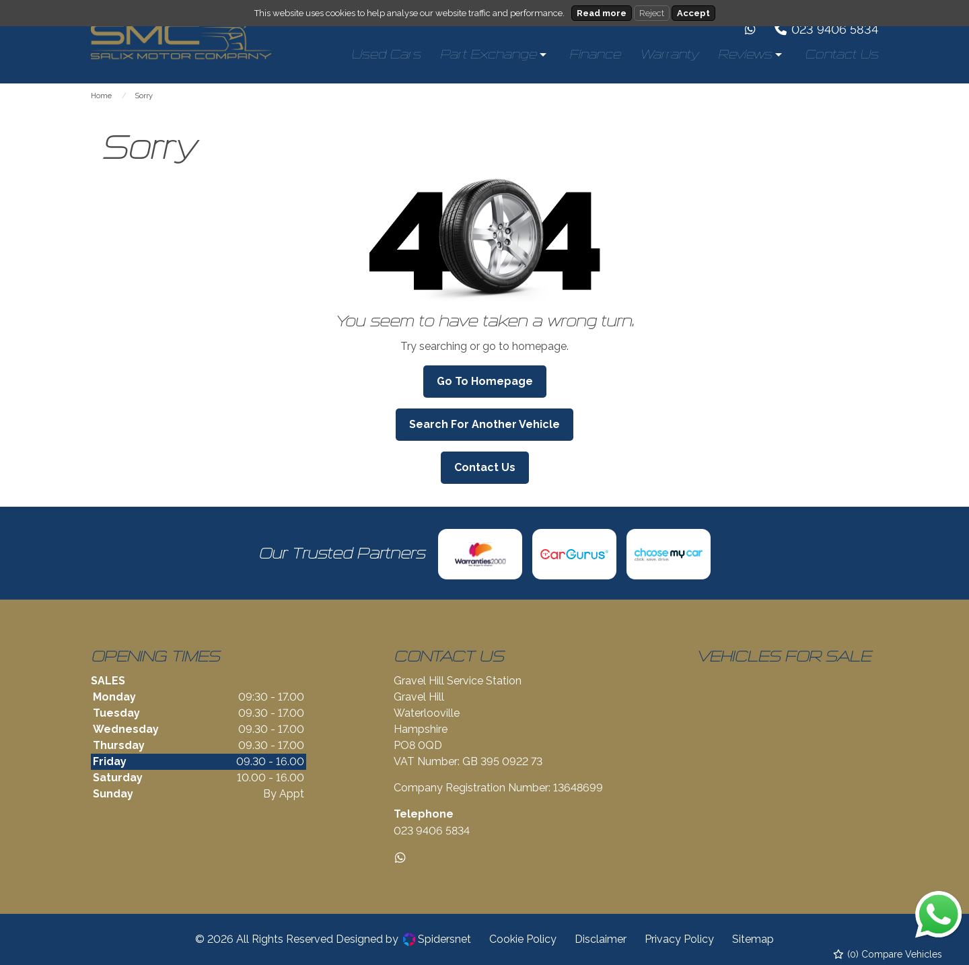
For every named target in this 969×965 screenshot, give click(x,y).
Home (101, 96)
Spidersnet (437, 939)
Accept (693, 13)
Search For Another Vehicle (484, 424)
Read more (601, 13)
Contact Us (484, 467)
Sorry (144, 96)
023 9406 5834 (432, 830)
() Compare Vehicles (888, 955)
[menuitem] (386, 54)
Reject (651, 13)
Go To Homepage (485, 381)
